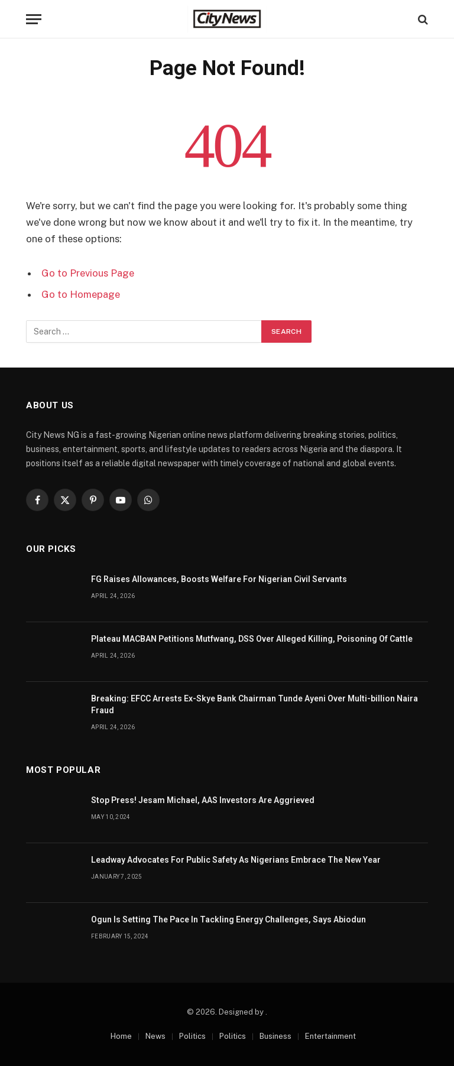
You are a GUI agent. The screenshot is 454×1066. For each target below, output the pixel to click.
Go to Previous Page (87, 273)
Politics (192, 1036)
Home (121, 1036)
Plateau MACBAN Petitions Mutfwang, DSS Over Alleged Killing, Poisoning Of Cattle (252, 639)
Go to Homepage (80, 294)
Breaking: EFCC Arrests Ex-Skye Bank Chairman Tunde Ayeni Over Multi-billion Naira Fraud (254, 704)
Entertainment (330, 1036)
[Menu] (33, 19)
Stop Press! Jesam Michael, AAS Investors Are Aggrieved (202, 800)
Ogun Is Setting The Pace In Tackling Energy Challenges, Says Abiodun (228, 919)
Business (275, 1036)
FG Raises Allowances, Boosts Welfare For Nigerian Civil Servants (219, 579)
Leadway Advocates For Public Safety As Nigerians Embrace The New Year (236, 859)
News (155, 1036)
